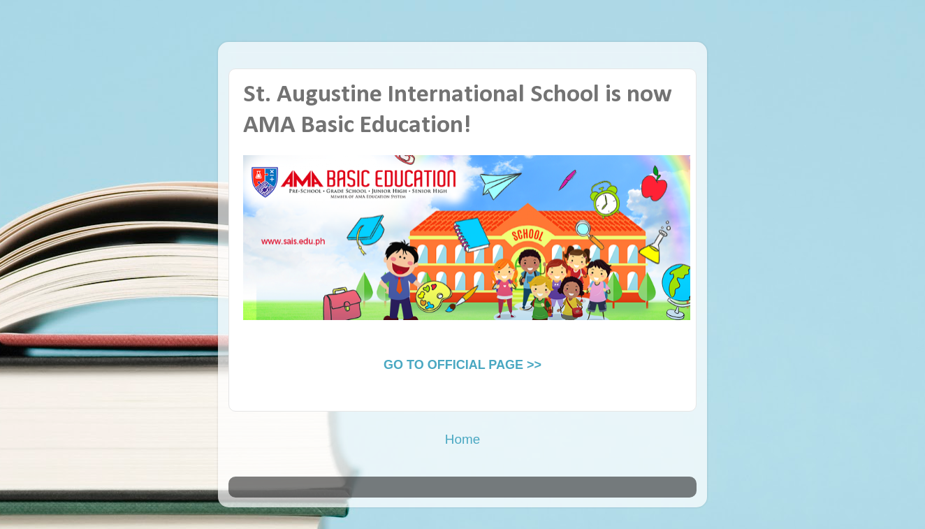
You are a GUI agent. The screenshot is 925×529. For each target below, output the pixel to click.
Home (462, 439)
